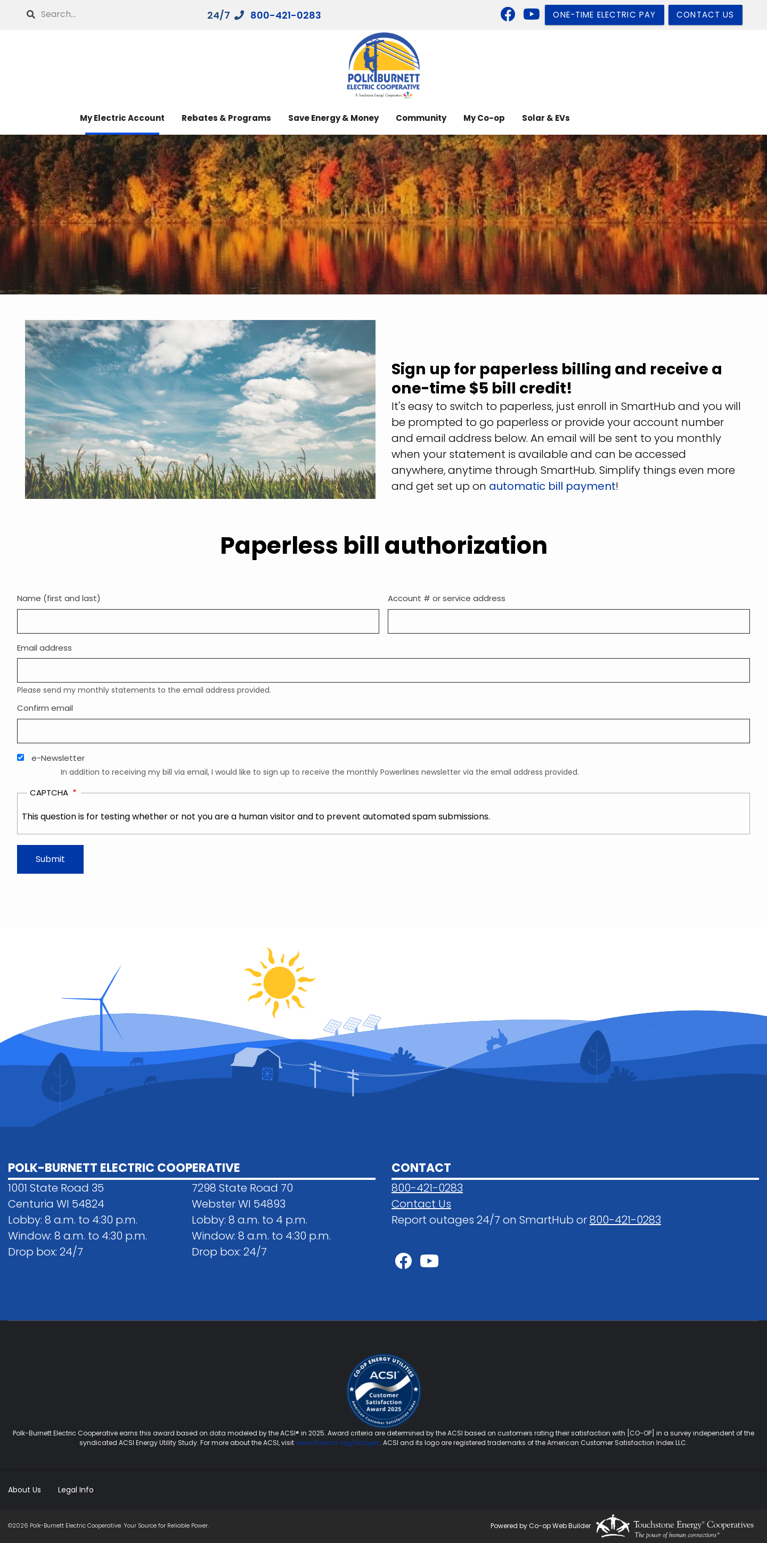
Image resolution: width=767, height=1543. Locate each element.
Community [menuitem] (421, 118)
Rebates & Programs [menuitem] (226, 118)
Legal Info (76, 1490)
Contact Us (421, 1203)
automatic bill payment (552, 486)
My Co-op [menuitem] (484, 118)
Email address (44, 647)
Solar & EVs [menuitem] (546, 118)
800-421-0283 (285, 15)
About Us (24, 1490)
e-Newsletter (58, 758)
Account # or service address (446, 598)
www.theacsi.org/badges (338, 1442)
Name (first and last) (59, 598)
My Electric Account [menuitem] (122, 118)
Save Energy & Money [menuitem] (333, 118)
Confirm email (45, 707)
